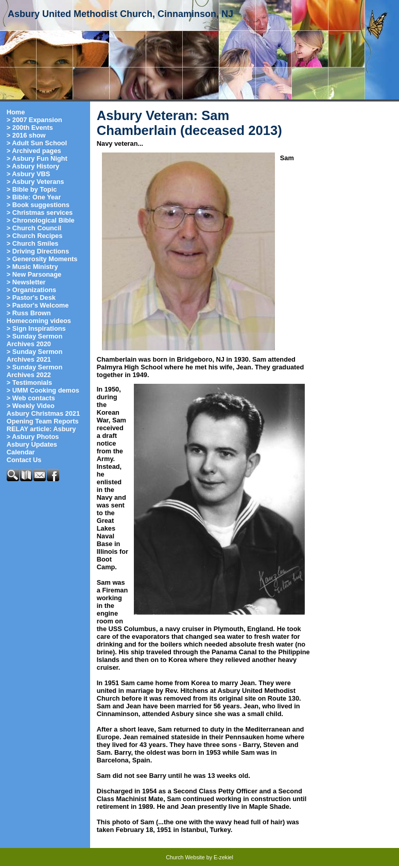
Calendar (21, 452)
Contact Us (24, 460)
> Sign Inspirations (36, 328)
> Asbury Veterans (35, 181)
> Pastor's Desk (31, 297)
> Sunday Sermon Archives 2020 (34, 340)
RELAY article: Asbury (41, 429)
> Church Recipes (34, 236)
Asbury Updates (32, 444)
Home (16, 112)
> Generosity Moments (42, 259)
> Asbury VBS (28, 174)
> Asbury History (33, 166)
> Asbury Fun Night (37, 158)
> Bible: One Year (34, 197)
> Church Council (34, 228)
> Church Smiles (33, 243)
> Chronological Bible (41, 220)
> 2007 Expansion (34, 120)
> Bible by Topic (32, 189)
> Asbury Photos (33, 436)
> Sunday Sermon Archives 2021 (34, 355)
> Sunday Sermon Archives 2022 (34, 371)
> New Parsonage (34, 274)
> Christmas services (40, 212)
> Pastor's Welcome (38, 305)
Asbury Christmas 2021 (43, 413)
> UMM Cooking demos (43, 390)
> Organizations (31, 290)
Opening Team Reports (43, 421)
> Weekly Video (31, 406)
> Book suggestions (38, 205)
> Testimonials (29, 382)
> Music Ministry (32, 266)
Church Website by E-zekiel (199, 857)
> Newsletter (26, 282)
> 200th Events (30, 127)
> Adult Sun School (37, 143)
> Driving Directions (38, 251)
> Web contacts (31, 398)
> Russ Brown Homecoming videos (39, 317)
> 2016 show (26, 135)
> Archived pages (34, 151)
